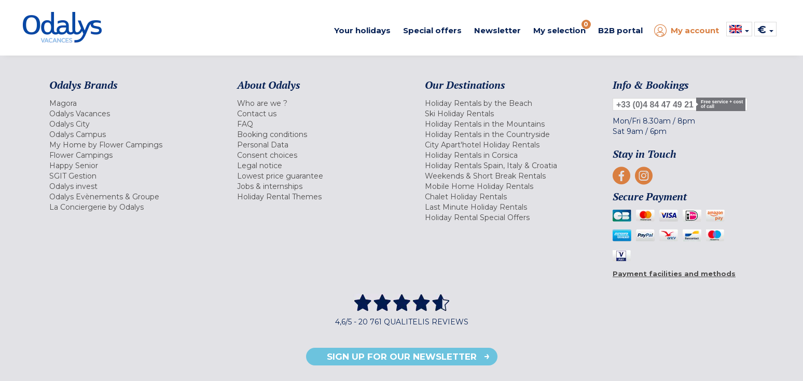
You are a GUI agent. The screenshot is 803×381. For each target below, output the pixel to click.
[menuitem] (130, 103)
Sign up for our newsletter (402, 356)
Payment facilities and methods (674, 273)
